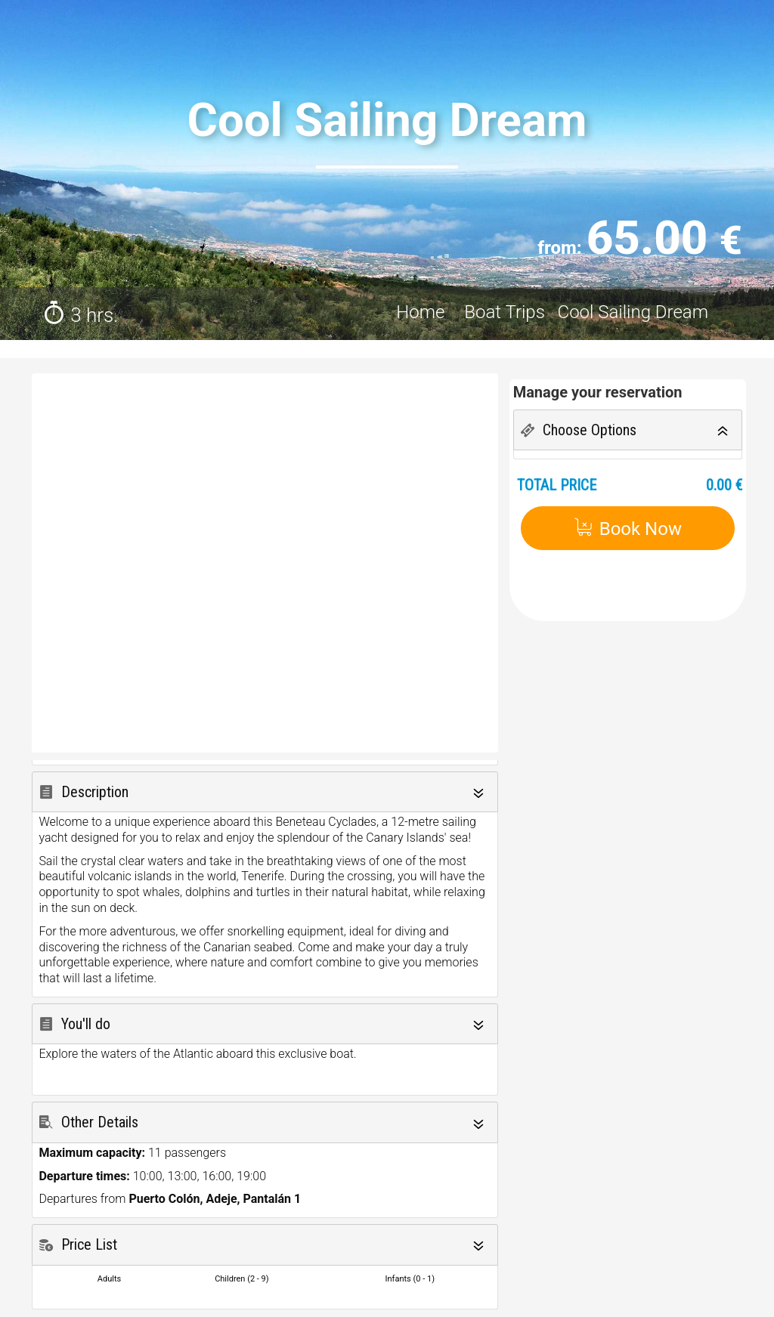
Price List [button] (89, 1244)
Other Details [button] (99, 1122)
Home (422, 312)
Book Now (628, 528)
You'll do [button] (85, 1024)
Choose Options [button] (589, 430)
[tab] (265, 792)
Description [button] (94, 792)
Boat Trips (504, 312)
